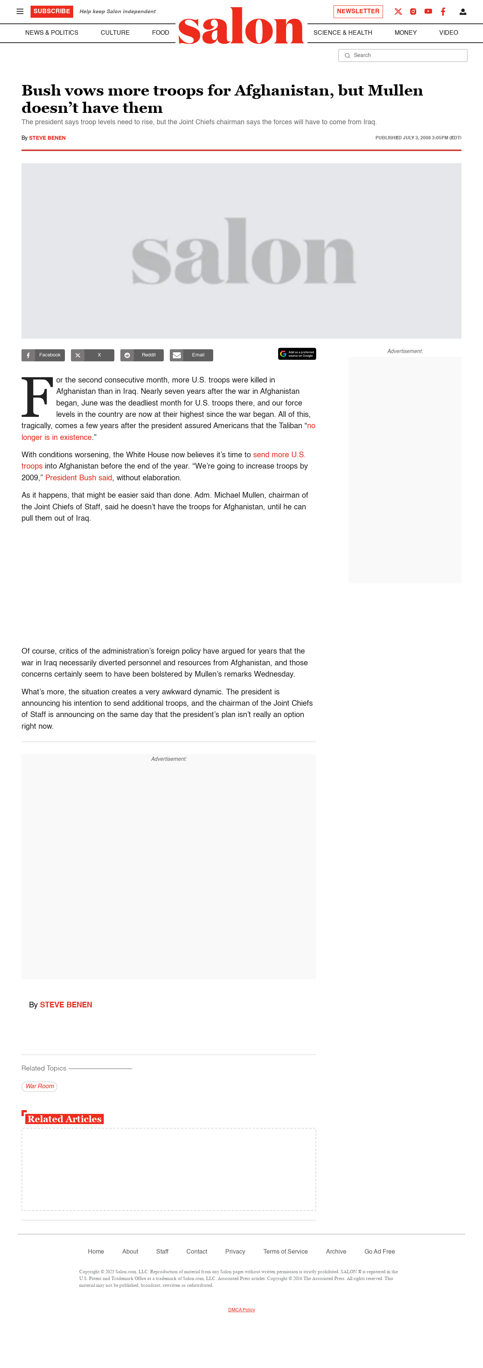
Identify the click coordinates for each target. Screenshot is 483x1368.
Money (406, 33)
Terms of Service (285, 1252)
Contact (196, 1252)
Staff (162, 1252)
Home (96, 1252)
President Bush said (78, 478)
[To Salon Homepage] (241, 25)
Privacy (235, 1252)
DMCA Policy (241, 1310)
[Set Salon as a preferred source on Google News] (297, 354)
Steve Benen (47, 138)
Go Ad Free (380, 1252)
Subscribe (52, 12)
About (130, 1252)
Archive (336, 1252)
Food (160, 33)
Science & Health (343, 33)
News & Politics (51, 33)
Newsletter (358, 12)
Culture (115, 33)
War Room (39, 1087)
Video (448, 33)
